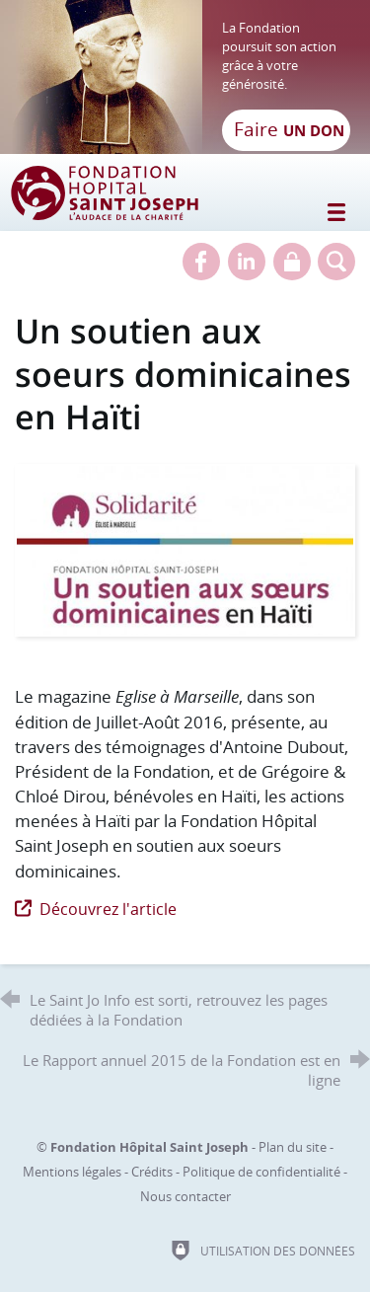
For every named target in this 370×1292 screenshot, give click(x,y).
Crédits (152, 1171)
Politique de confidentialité (261, 1171)
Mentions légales (72, 1171)
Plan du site (293, 1147)
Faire (289, 129)
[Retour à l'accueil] (185, 77)
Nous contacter (185, 1196)
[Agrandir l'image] (185, 548)
